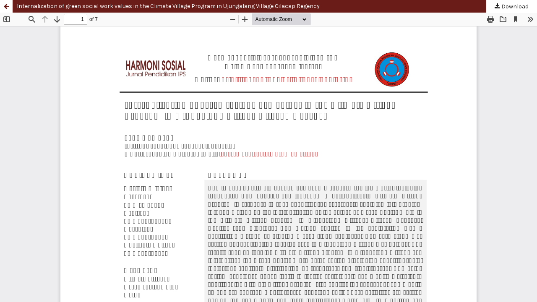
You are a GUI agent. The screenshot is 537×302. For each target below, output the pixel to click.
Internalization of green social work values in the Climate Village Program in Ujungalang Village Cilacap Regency (168, 6)
